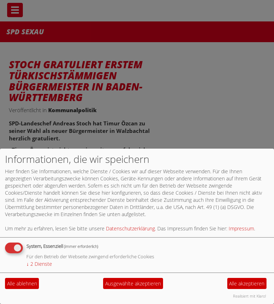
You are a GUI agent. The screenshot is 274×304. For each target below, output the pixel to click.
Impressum (241, 228)
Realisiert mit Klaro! (249, 296)
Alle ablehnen (22, 283)
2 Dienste (39, 263)
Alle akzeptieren (246, 283)
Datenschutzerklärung (130, 228)
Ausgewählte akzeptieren (133, 283)
